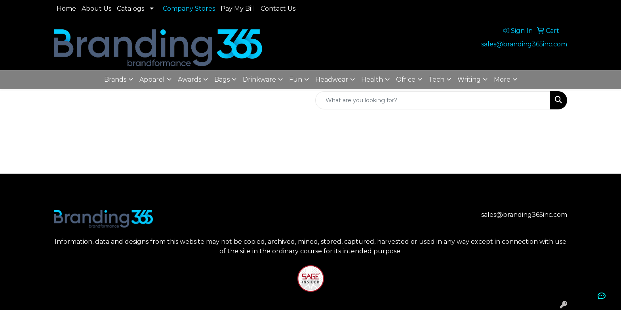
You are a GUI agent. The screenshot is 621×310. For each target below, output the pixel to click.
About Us (96, 8)
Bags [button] (222, 79)
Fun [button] (295, 79)
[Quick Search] (433, 100)
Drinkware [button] (259, 79)
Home (66, 8)
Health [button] (372, 79)
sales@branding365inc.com (524, 44)
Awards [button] (189, 79)
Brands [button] (115, 79)
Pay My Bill (238, 8)
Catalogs (130, 8)
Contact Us (278, 8)
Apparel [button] (152, 79)
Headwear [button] (331, 79)
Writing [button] (469, 79)
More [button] (502, 79)
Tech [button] (436, 79)
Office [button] (405, 79)
